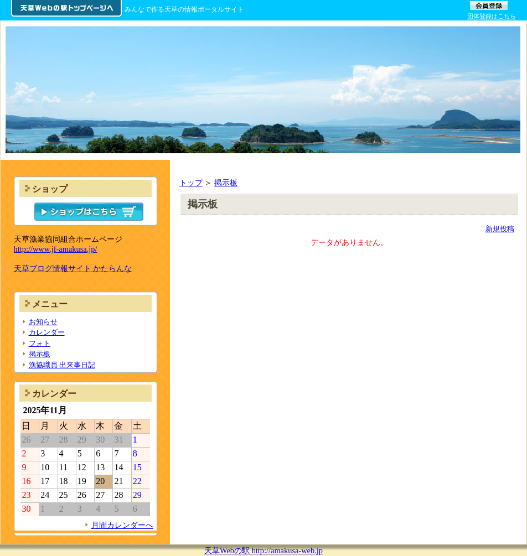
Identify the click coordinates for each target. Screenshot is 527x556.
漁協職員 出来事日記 (62, 365)
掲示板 (225, 182)
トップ (191, 182)
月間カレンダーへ (122, 525)
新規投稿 (499, 229)
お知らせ (43, 322)
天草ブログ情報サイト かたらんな (73, 268)
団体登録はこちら (491, 16)
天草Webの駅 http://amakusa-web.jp (263, 550)
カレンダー (47, 332)
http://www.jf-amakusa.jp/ (55, 249)
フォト (39, 343)
